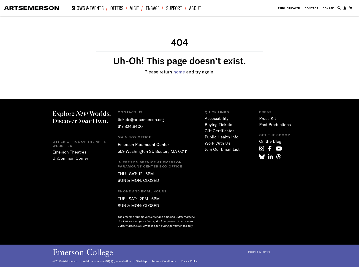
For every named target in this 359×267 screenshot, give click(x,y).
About (195, 8)
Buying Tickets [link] (218, 124)
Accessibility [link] (216, 118)
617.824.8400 (130, 126)
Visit (134, 8)
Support (174, 8)
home (179, 72)
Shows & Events (88, 8)
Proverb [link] (266, 251)
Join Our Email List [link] (222, 149)
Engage (153, 8)
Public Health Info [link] (221, 137)
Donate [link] (328, 8)
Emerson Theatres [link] (69, 152)
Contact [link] (311, 8)
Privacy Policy (189, 261)
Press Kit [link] (267, 118)
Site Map (141, 261)
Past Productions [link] (275, 124)
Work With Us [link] (217, 143)
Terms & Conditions (164, 261)
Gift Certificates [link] (219, 130)
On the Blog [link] (270, 141)
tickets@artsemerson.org (141, 119)
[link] (261, 148)
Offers (117, 8)
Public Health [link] (289, 8)
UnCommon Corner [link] (70, 158)
